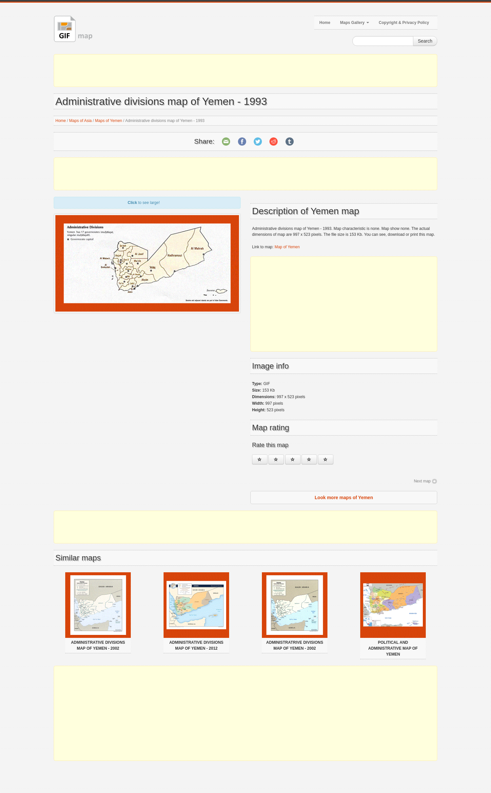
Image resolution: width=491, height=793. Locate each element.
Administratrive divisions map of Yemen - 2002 (294, 645)
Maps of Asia (80, 120)
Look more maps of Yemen (344, 497)
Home (324, 22)
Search (425, 41)
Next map (422, 481)
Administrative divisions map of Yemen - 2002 (98, 645)
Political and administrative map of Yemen (393, 648)
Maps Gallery (354, 22)
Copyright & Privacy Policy (404, 22)
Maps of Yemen (108, 120)
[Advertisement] (245, 70)
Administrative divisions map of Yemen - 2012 (196, 645)
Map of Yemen (287, 247)
